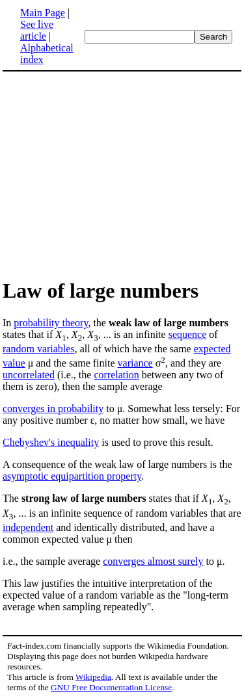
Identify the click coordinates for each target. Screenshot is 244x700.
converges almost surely (153, 561)
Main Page (42, 12)
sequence (188, 334)
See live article (36, 30)
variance (135, 363)
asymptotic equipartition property (72, 476)
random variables (39, 348)
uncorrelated (29, 374)
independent (28, 527)
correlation (116, 374)
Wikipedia (93, 677)
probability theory (51, 322)
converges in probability (53, 408)
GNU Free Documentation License (111, 687)
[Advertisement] (112, 174)
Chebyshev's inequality (51, 442)
